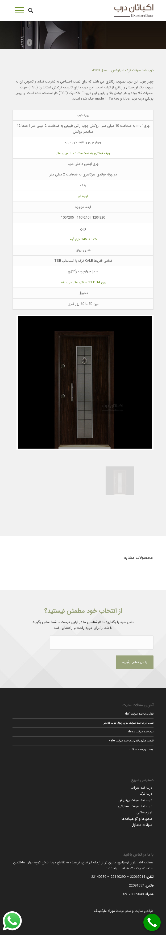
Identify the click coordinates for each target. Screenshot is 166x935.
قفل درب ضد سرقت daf (139, 713)
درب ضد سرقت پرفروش (135, 800)
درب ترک (146, 794)
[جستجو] (30, 10)
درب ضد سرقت (141, 787)
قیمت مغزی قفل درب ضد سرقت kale (131, 740)
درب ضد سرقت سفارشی (135, 806)
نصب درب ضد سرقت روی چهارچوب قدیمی (128, 722)
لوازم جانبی (144, 812)
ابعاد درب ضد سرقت (141, 749)
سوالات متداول (141, 825)
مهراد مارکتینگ (104, 911)
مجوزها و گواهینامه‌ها (137, 819)
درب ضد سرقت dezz (140, 731)
